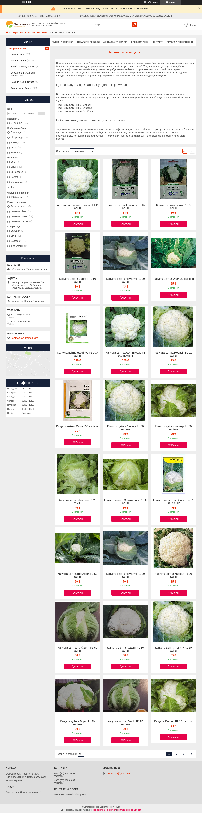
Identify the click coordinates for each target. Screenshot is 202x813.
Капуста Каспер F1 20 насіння (173, 721)
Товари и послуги (17, 48)
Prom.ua (116, 807)
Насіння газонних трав (22, 82)
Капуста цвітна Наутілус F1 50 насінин (125, 575)
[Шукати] (134, 24)
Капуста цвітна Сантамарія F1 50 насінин (125, 502)
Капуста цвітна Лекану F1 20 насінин (173, 649)
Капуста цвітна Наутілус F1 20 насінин (125, 280)
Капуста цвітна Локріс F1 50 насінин (125, 723)
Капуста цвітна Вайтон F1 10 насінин (77, 280)
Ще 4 (13, 187)
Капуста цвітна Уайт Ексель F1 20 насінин (77, 207)
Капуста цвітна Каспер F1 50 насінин (173, 428)
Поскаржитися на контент (104, 810)
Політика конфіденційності (129, 810)
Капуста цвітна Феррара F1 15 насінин (125, 207)
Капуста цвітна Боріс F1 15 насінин (173, 207)
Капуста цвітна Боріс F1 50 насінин (77, 723)
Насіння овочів (40, 32)
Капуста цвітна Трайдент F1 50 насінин (77, 649)
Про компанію (139, 42)
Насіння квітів (18, 54)
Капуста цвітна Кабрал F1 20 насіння (173, 575)
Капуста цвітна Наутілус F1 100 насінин (77, 354)
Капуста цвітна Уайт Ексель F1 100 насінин (125, 354)
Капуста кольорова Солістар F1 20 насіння (173, 502)
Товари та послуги (20, 32)
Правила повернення (180, 42)
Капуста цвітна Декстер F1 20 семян (77, 502)
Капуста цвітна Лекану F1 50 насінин (125, 428)
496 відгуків (153, 2)
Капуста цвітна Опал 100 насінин (77, 426)
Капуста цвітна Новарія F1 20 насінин (173, 354)
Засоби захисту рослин (23, 66)
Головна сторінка (62, 42)
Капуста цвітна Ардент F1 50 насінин (125, 649)
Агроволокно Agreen (21, 88)
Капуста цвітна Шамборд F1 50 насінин (77, 575)
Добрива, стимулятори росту (23, 74)
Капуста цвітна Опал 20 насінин (173, 278)
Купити (79, 224)
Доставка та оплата (115, 42)
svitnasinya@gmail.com (25, 338)
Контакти (157, 42)
